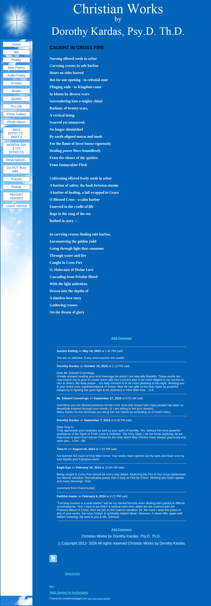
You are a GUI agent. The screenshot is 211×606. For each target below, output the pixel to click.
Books (16, 91)
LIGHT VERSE (16, 206)
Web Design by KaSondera (69, 592)
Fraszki (16, 179)
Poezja (16, 187)
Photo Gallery (16, 114)
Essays (16, 83)
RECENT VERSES (16, 196)
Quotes (16, 99)
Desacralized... (16, 160)
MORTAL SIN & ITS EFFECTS (16, 148)
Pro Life (16, 106)
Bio (16, 52)
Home (16, 44)
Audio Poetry (16, 75)
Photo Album (16, 122)
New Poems (16, 67)
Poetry (16, 60)
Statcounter (72, 573)
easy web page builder (98, 598)
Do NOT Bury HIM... (16, 169)
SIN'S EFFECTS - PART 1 (16, 133)
